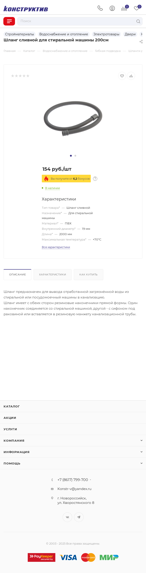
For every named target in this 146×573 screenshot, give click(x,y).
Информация (17, 452)
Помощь (12, 463)
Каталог (12, 406)
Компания (14, 440)
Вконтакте (67, 517)
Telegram (79, 517)
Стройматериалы (19, 34)
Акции (10, 418)
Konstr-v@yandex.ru (74, 489)
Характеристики (52, 274)
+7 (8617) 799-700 (72, 480)
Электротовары (106, 34)
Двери (130, 34)
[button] (71, 155)
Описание (17, 274)
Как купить (88, 274)
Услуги (10, 429)
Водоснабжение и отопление (63, 34)
